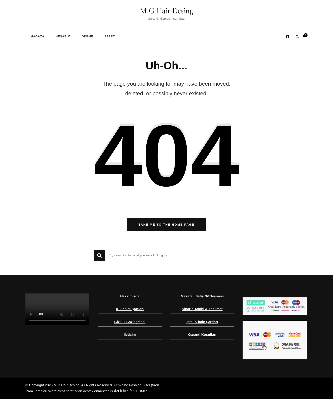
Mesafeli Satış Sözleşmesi (202, 296)
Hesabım (63, 36)
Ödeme (87, 36)
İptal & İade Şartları (202, 322)
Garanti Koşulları (202, 334)
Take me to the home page (166, 224)
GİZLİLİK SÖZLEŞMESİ (130, 391)
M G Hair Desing (166, 11)
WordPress (56, 391)
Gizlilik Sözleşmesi (129, 322)
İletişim (130, 334)
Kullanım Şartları (130, 309)
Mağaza (37, 36)
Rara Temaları (36, 391)
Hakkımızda (129, 296)
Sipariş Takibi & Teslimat (202, 309)
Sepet (110, 36)
